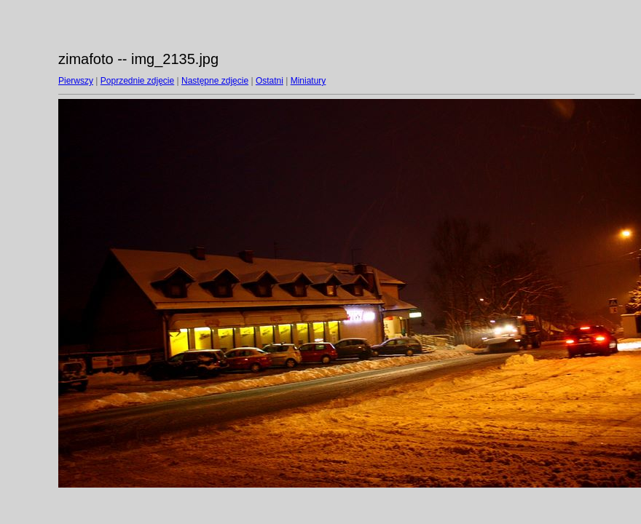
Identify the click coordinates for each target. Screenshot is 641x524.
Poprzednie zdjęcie (137, 81)
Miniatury (308, 81)
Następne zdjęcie (214, 81)
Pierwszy (75, 81)
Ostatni (269, 81)
